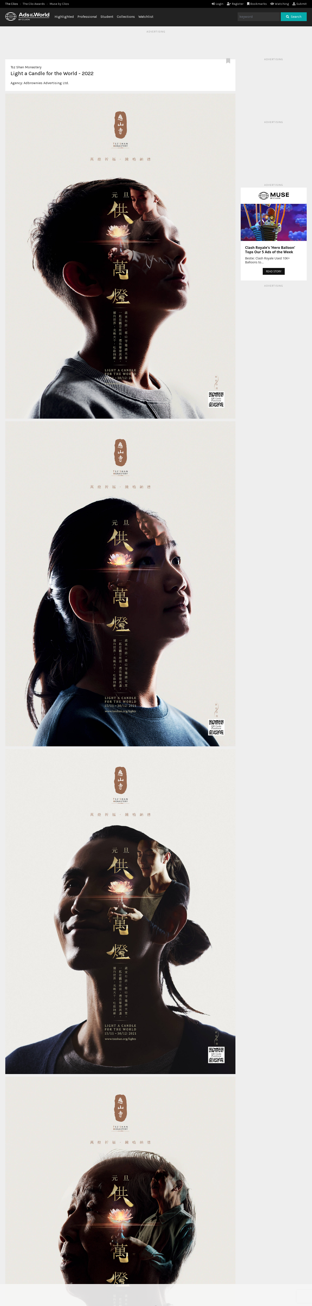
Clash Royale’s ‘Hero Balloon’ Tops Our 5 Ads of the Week (270, 249)
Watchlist (145, 16)
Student (107, 16)
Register (235, 4)
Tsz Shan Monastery (26, 67)
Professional (87, 16)
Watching (279, 4)
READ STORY (273, 271)
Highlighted (64, 16)
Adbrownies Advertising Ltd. (46, 83)
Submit (299, 4)
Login (217, 4)
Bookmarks (257, 4)
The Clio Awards (34, 4)
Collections (126, 16)
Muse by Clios (59, 4)
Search (293, 16)
